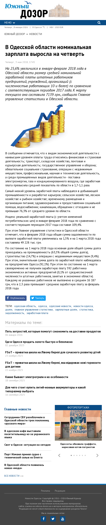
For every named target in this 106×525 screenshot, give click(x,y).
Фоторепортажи (78, 407)
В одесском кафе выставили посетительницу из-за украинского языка (27, 434)
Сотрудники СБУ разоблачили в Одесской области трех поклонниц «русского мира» (26, 420)
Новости (35, 34)
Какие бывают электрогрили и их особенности (36, 377)
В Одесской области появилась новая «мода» (24, 466)
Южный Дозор (14, 34)
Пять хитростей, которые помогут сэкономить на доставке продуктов (53, 331)
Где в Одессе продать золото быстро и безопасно (39, 342)
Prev (59, 455)
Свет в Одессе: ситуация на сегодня (27, 444)
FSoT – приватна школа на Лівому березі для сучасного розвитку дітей (52, 352)
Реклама (45, 490)
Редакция (60, 490)
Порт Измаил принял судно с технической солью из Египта (23, 455)
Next (97, 455)
